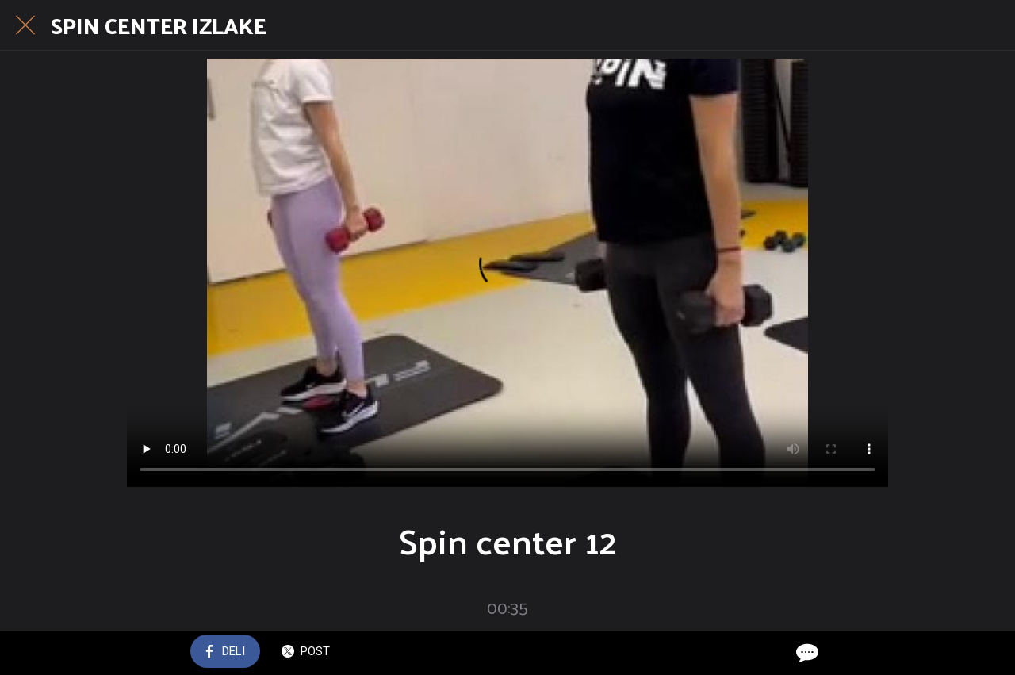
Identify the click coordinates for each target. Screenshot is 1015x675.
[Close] (25, 25)
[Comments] (806, 653)
